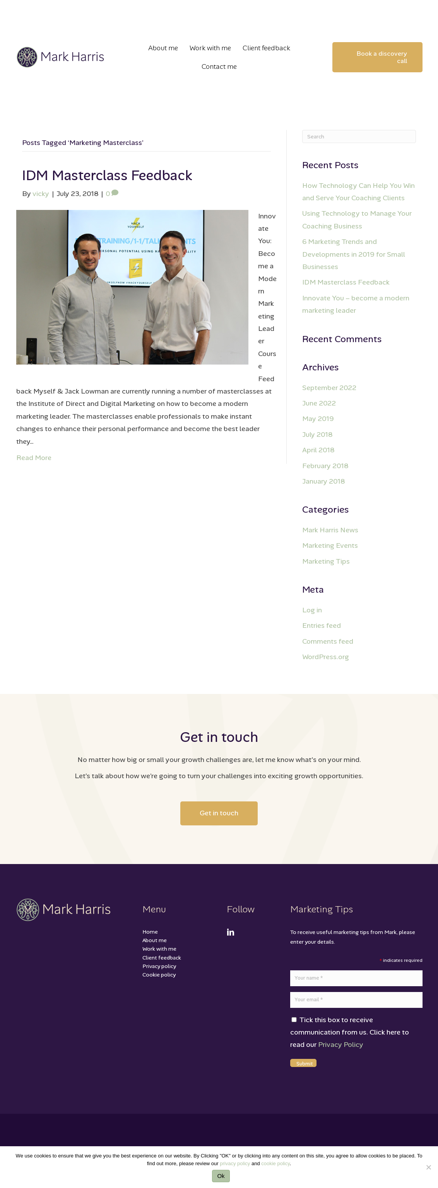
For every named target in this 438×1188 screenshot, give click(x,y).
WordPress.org (325, 656)
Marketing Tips (326, 561)
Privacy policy (159, 966)
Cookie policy (159, 974)
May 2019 (318, 418)
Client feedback (161, 957)
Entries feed (321, 625)
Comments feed (327, 641)
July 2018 (317, 434)
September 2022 (329, 387)
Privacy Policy (340, 1044)
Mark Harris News (330, 530)
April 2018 (318, 450)
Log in (312, 610)
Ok (220, 1176)
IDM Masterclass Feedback (107, 175)
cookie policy (275, 1163)
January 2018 (323, 481)
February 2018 (325, 465)
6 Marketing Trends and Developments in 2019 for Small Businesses (353, 254)
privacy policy (235, 1163)
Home (150, 931)
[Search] (359, 136)
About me (154, 940)
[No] (428, 1167)
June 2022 (319, 403)
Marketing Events (330, 545)
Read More (33, 457)
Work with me (159, 948)
